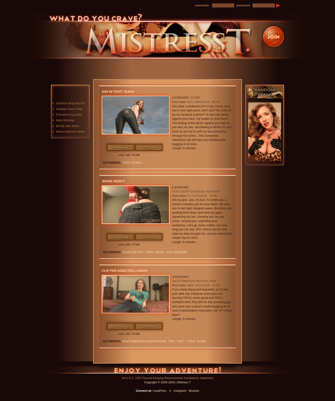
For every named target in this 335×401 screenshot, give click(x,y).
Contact (240, 64)
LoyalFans (121, 73)
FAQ (216, 64)
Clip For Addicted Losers (124, 270)
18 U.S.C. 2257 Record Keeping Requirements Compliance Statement (167, 378)
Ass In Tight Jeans (118, 91)
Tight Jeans (131, 162)
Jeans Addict (113, 181)
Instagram (180, 390)
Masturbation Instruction (194, 281)
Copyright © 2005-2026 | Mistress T (167, 382)
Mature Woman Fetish (70, 131)
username (202, 5)
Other (195, 97)
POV (172, 341)
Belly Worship (65, 120)
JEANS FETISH (132, 252)
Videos (121, 64)
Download (121, 147)
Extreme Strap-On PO (70, 103)
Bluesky (194, 390)
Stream (149, 147)
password (243, 5)
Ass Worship (177, 252)
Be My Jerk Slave (67, 126)
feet (181, 341)
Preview (192, 64)
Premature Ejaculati (69, 114)
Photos (144, 64)
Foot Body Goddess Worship (196, 191)
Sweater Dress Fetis (69, 109)
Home (97, 64)
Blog (168, 64)
